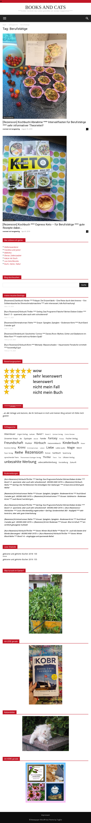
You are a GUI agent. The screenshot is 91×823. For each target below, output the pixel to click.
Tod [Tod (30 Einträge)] (59, 457)
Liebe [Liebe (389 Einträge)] (50, 447)
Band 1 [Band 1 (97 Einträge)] (40, 434)
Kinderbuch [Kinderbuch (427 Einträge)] (71, 442)
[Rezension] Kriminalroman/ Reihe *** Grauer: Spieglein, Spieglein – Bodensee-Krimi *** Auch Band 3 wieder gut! (46, 324)
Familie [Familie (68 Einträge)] (43, 438)
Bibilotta (7, 252)
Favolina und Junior (12, 250)
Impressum (45, 815)
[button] (87, 18)
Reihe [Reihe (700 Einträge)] (19, 452)
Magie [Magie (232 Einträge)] (71, 447)
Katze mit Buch (10, 258)
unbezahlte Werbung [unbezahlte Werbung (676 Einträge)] (20, 461)
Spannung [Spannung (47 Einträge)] (67, 453)
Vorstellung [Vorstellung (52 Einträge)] (63, 462)
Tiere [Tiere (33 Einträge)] (55, 457)
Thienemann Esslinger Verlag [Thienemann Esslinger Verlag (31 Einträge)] (31, 457)
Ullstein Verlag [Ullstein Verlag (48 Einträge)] (68, 457)
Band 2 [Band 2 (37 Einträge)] (48, 434)
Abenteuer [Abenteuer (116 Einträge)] (9, 434)
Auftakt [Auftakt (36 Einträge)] (32, 434)
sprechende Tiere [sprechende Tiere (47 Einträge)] (11, 457)
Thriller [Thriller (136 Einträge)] (47, 457)
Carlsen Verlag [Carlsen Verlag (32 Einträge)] (57, 434)
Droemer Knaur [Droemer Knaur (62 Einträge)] (11, 438)
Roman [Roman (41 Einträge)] (47, 453)
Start (4, 25)
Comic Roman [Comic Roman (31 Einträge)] (70, 434)
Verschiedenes (8, 118)
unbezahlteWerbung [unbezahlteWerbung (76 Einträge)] (47, 462)
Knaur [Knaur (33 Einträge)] (83, 443)
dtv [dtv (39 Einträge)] (21, 438)
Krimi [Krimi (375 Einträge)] (21, 447)
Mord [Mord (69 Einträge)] (79, 447)
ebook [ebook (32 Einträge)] (36, 439)
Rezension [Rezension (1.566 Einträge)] (34, 452)
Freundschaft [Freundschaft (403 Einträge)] (13, 442)
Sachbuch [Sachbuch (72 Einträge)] (56, 452)
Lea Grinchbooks (11, 261)
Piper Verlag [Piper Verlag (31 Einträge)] (8, 453)
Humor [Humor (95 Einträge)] (28, 443)
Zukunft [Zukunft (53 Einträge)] (73, 462)
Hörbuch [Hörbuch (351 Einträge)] (40, 442)
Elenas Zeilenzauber (12, 255)
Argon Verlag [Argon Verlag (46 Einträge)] (22, 434)
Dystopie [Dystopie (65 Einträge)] (28, 438)
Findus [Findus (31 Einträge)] (61, 439)
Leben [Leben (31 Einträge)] (42, 448)
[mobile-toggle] (4, 18)
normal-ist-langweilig (11, 129)
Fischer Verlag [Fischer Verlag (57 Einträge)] (72, 438)
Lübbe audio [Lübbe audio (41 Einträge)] (60, 448)
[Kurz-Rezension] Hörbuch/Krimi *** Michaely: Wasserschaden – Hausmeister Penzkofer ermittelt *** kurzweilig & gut (45, 346)
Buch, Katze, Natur (12, 264)
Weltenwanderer (11, 247)
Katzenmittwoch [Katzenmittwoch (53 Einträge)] (54, 443)
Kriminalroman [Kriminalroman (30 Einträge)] (32, 448)
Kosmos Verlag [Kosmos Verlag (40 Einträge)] (10, 448)
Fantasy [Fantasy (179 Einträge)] (52, 438)
